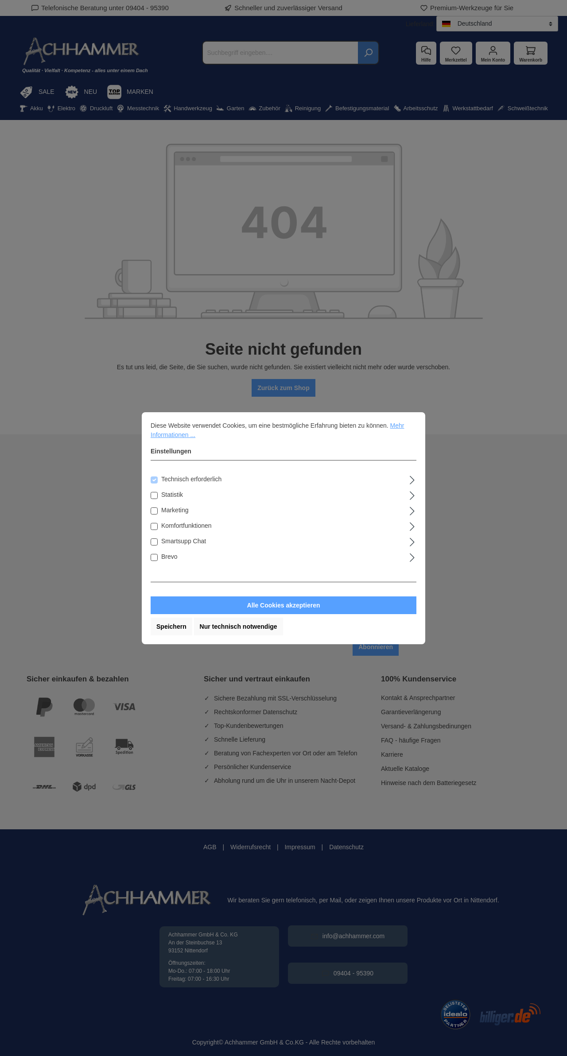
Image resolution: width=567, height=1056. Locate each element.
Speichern (171, 626)
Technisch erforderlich (191, 479)
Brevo (169, 556)
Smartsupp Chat (183, 541)
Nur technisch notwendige (238, 626)
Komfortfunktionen (186, 525)
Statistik (172, 494)
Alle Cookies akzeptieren (283, 605)
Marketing (174, 510)
